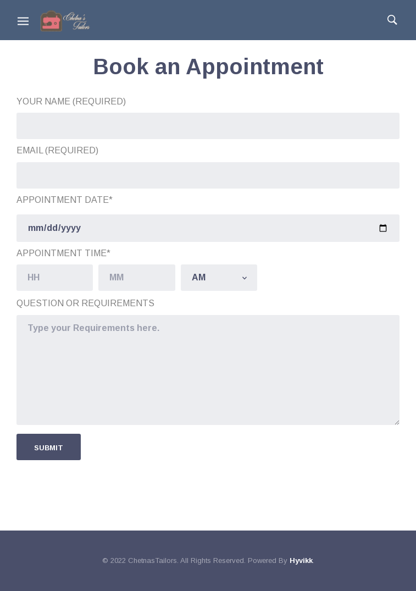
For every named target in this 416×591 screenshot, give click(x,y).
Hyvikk (301, 560)
